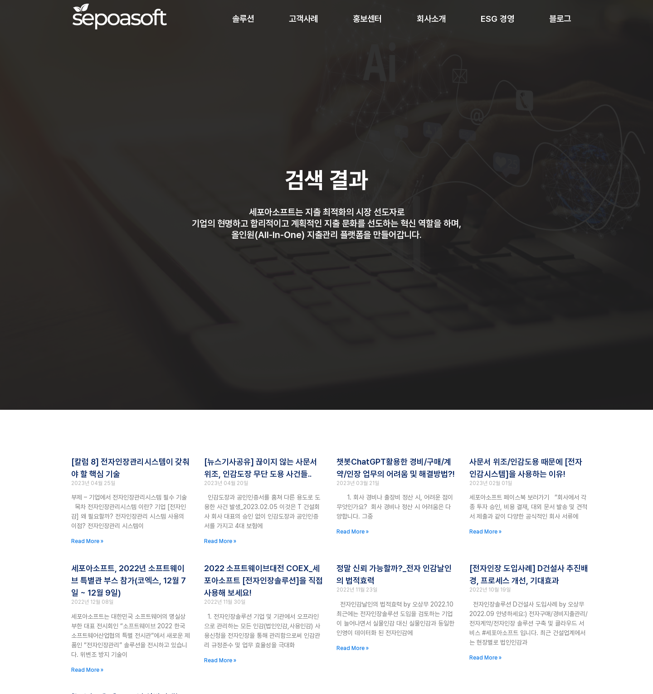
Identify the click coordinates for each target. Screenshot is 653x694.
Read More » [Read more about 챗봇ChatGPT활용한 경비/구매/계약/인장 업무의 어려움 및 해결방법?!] (352, 532)
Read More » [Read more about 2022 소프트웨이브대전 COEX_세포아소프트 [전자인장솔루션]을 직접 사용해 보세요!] (220, 660)
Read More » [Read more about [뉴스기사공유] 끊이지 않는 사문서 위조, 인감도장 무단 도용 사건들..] (220, 541)
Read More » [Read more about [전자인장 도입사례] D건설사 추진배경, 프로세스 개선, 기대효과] (485, 658)
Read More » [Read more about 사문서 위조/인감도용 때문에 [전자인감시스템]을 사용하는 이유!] (485, 532)
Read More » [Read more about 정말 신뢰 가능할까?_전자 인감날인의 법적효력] (352, 648)
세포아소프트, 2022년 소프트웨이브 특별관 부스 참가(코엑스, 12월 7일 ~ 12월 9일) (128, 580)
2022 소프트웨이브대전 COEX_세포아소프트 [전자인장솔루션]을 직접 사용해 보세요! (263, 580)
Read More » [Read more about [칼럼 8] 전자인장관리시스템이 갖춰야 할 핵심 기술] (87, 541)
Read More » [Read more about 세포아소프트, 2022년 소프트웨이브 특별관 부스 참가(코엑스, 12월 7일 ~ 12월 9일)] (87, 670)
